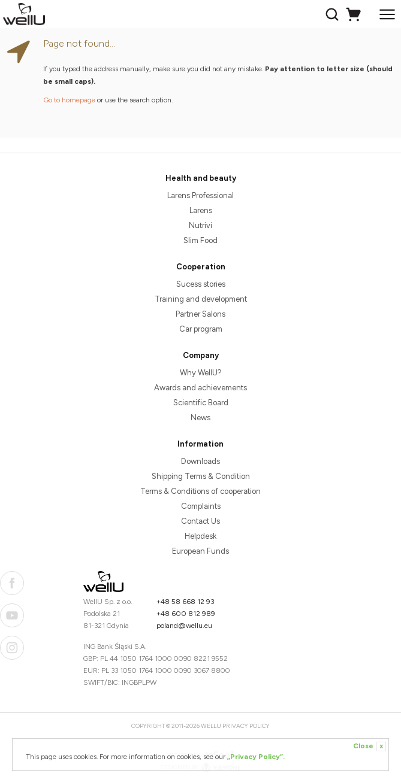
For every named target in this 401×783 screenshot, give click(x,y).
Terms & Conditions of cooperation (200, 491)
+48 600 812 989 (185, 613)
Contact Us (200, 521)
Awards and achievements (200, 387)
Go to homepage (69, 100)
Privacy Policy (246, 726)
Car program (200, 328)
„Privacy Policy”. (256, 756)
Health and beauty (200, 178)
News (200, 417)
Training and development (201, 299)
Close (369, 746)
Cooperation (200, 266)
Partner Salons (200, 313)
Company (201, 355)
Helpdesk (200, 536)
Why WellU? (201, 372)
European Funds (200, 551)
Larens (200, 210)
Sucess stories (200, 284)
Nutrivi (200, 225)
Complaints (201, 506)
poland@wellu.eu (184, 625)
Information (200, 443)
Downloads (200, 461)
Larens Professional (200, 195)
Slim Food (200, 240)
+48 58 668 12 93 (185, 601)
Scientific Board (200, 402)
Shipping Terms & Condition (201, 476)
